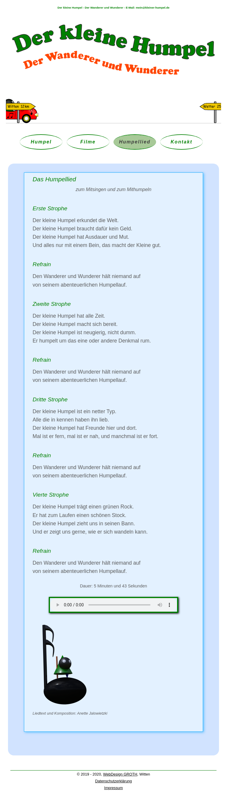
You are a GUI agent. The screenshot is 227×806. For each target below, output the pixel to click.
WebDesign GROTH (120, 774)
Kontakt (181, 141)
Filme (88, 141)
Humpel (41, 141)
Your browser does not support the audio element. (113, 605)
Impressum (113, 788)
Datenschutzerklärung (113, 781)
